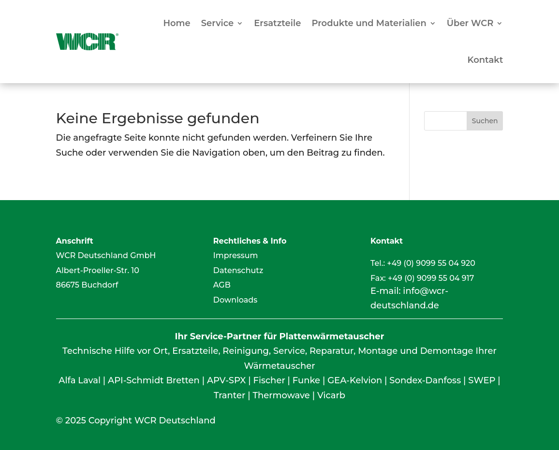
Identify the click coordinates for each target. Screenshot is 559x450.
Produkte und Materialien (368, 23)
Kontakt (485, 60)
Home (176, 23)
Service (217, 23)
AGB (222, 285)
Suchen (485, 120)
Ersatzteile (277, 23)
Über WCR (470, 23)
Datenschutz (238, 270)
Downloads (235, 300)
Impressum (235, 255)
